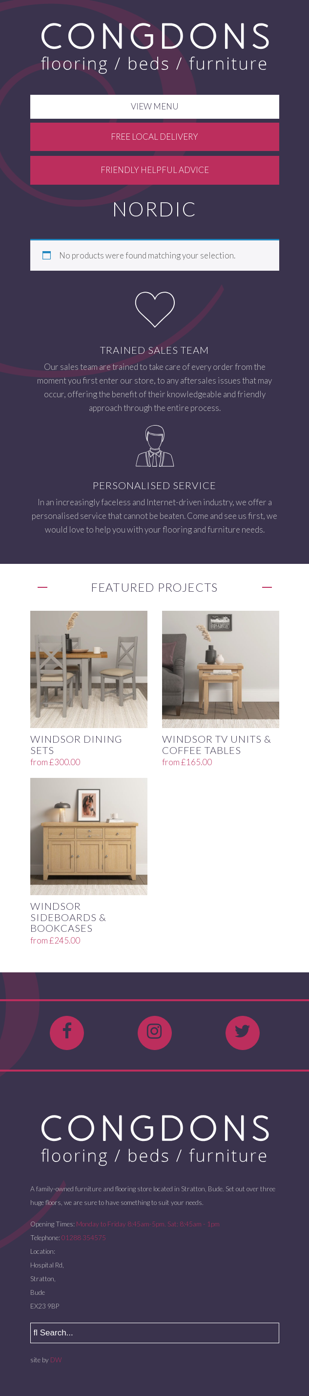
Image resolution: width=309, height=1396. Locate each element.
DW (56, 1360)
